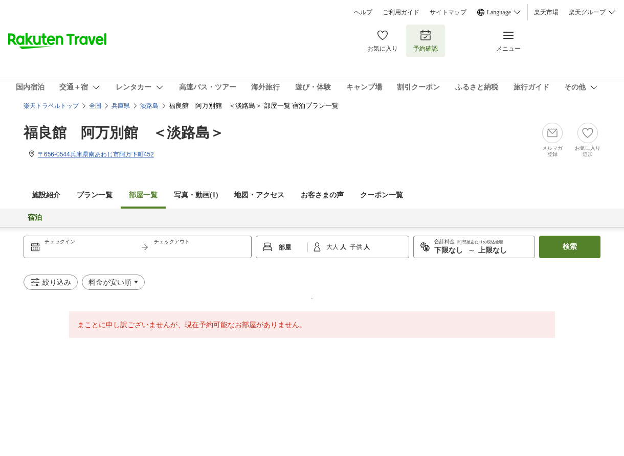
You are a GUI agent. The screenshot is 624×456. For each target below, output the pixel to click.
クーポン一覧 (381, 195)
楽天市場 (546, 12)
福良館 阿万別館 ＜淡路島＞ (124, 133)
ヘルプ (363, 12)
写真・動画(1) (196, 195)
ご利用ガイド (401, 12)
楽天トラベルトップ (51, 105)
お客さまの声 (322, 195)
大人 (333, 246)
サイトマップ (448, 12)
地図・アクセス (259, 195)
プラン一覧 (95, 195)
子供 (357, 246)
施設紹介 (46, 195)
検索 (570, 246)
